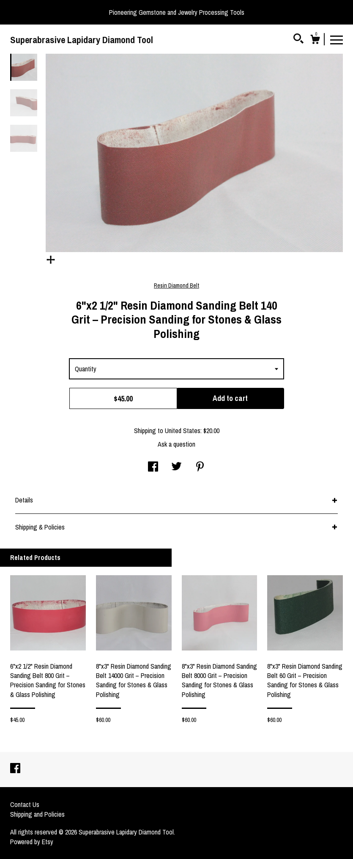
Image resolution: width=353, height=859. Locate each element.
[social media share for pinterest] (200, 467)
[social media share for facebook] (153, 467)
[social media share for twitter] (176, 467)
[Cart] (315, 40)
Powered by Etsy (31, 841)
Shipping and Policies (37, 814)
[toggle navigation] (336, 39)
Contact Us (24, 804)
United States (182, 430)
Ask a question (176, 444)
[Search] (298, 39)
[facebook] (15, 769)
